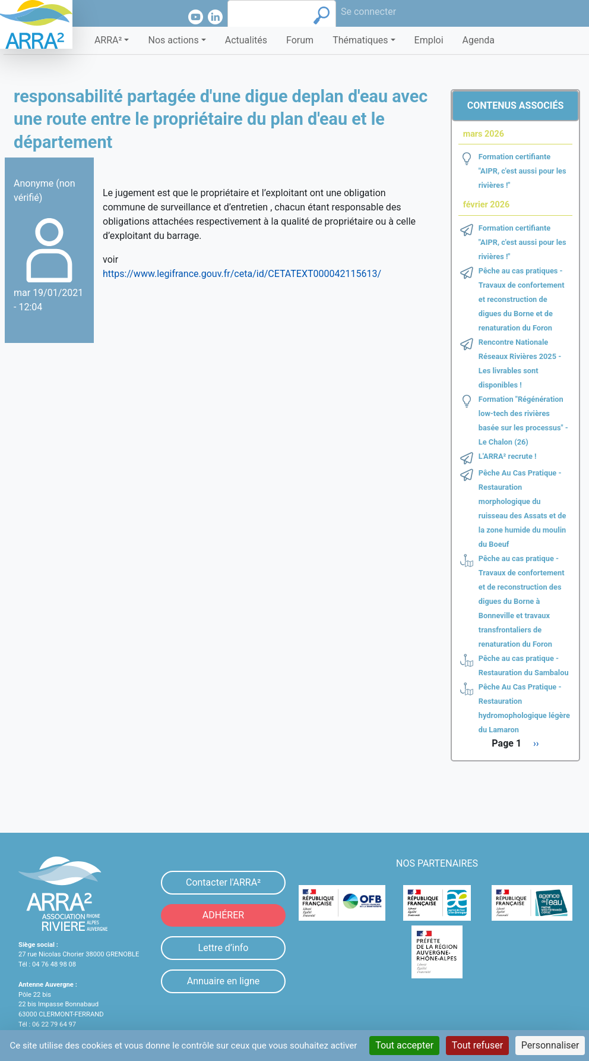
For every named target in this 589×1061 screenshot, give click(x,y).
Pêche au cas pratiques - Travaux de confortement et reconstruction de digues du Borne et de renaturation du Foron (522, 299)
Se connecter (368, 11)
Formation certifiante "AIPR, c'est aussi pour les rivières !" (522, 171)
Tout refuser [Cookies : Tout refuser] (477, 1045)
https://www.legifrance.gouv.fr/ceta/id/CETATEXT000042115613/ (242, 273)
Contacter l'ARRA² (223, 882)
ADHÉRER (223, 915)
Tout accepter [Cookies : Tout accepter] (404, 1045)
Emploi (429, 40)
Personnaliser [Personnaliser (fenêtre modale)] (550, 1045)
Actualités (246, 40)
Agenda (479, 40)
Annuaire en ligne (223, 981)
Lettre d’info (223, 947)
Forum (300, 40)
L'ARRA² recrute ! (508, 456)
